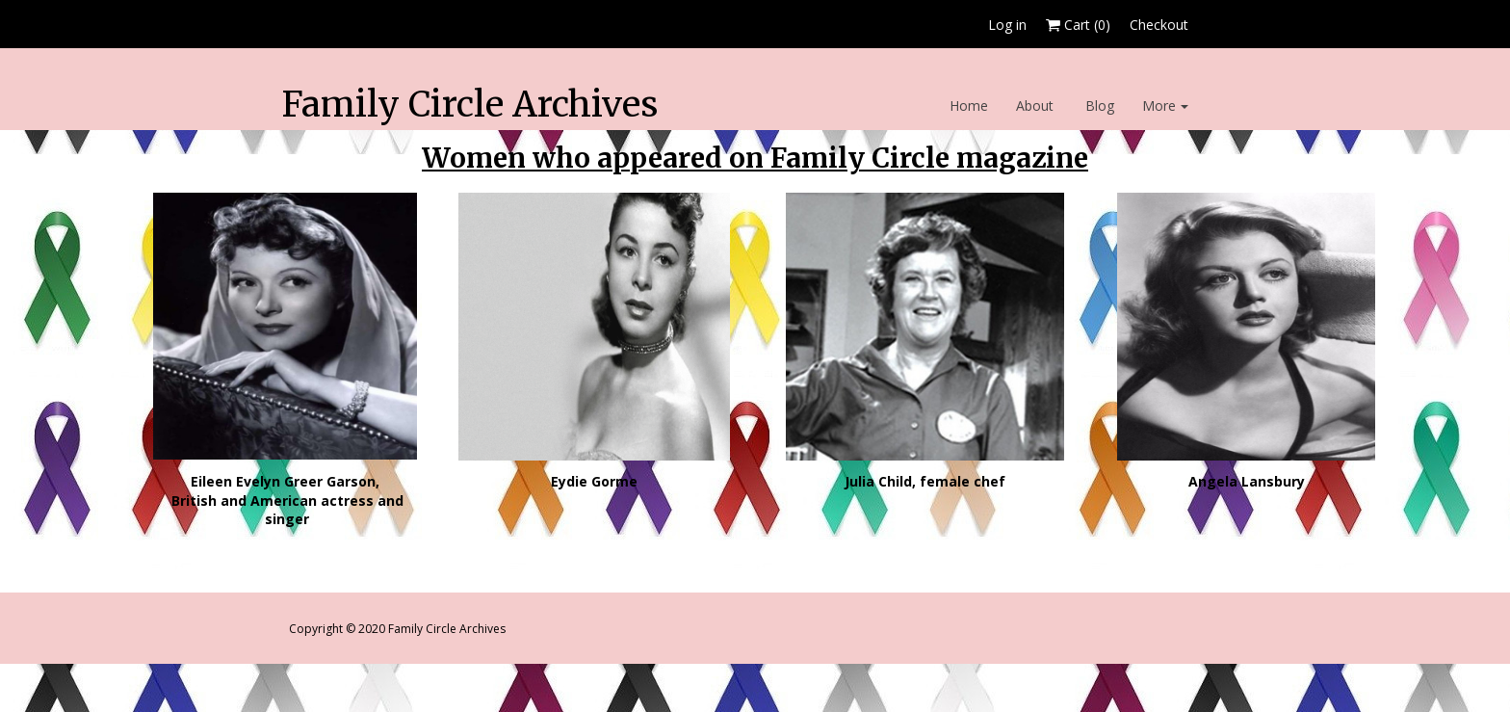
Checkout (1159, 24)
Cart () (1078, 24)
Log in (1007, 24)
